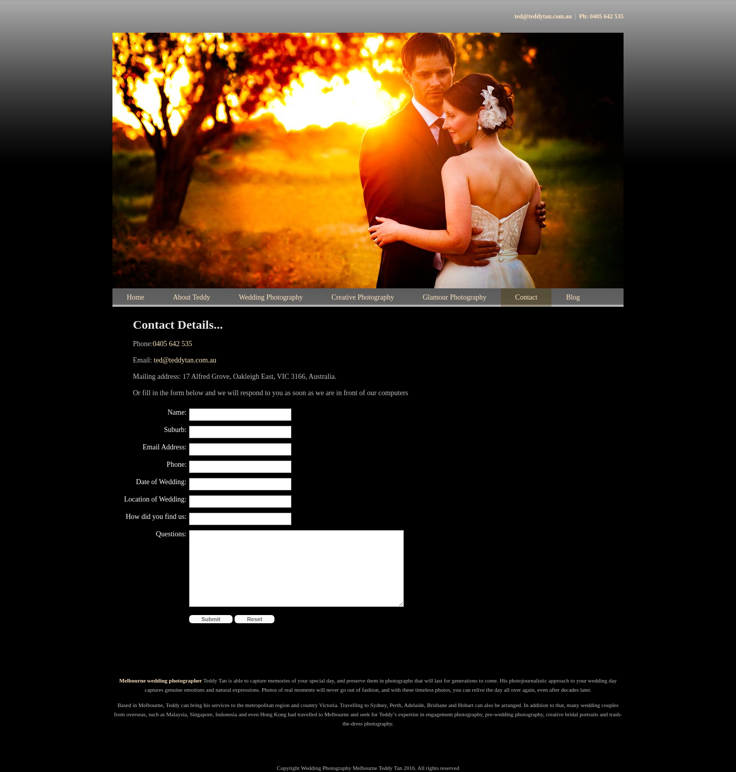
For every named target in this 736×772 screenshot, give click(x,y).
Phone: (177, 464)
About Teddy (191, 297)
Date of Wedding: (161, 482)
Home (135, 297)
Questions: (171, 534)
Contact (526, 297)
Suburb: (175, 430)
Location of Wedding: (155, 499)
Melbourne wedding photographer (161, 680)
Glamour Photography (455, 297)
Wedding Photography (271, 297)
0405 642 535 (172, 344)
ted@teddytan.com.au (543, 16)
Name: (177, 412)
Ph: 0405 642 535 (601, 16)
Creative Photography (363, 297)
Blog (573, 297)
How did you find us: (156, 516)
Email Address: (165, 447)
